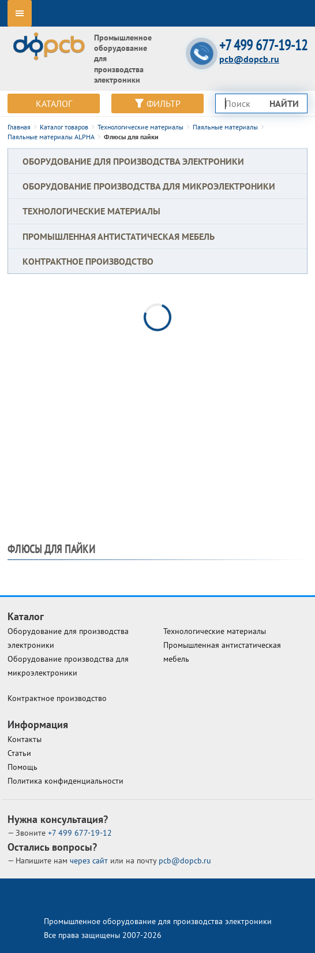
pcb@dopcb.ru (249, 59)
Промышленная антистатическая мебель (118, 236)
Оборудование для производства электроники (133, 161)
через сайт (90, 860)
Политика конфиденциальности (65, 781)
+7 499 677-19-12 (263, 45)
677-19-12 (80, 833)
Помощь (22, 767)
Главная (19, 127)
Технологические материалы (140, 127)
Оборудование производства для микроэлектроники (148, 186)
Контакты (24, 739)
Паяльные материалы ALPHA (51, 136)
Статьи (19, 753)
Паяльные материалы (225, 127)
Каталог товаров (64, 127)
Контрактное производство (87, 261)
